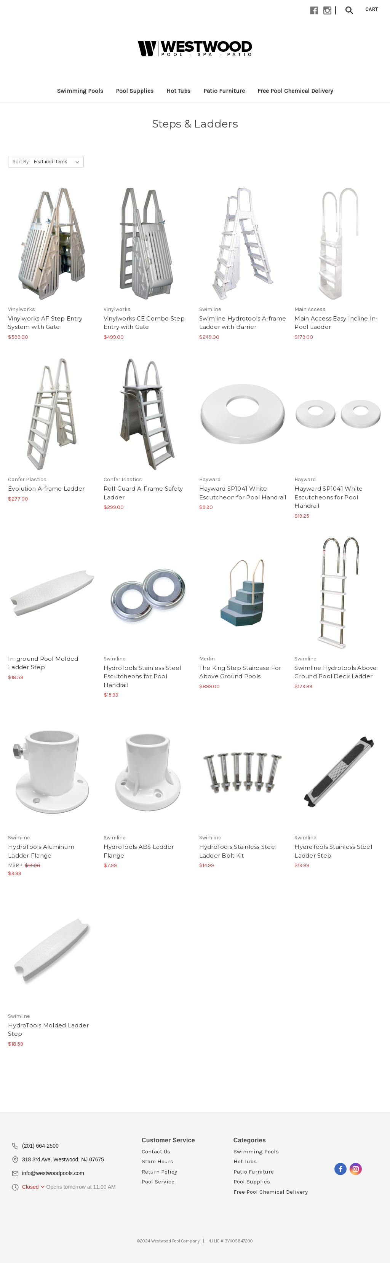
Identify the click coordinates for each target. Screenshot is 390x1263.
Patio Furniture (253, 1171)
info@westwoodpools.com (53, 1173)
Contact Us (156, 1151)
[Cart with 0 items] (371, 9)
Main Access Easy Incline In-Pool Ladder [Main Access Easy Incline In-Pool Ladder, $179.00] (336, 323)
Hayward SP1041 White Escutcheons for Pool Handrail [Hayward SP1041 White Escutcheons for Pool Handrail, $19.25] (328, 497)
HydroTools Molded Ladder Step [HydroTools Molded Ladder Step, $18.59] (48, 1030)
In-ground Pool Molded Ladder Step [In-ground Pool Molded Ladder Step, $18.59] (43, 663)
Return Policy (159, 1171)
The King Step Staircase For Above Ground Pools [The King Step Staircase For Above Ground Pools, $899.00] (240, 672)
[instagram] (356, 1169)
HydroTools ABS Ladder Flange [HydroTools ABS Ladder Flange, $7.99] (139, 851)
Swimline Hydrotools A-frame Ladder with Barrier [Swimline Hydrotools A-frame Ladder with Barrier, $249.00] (242, 323)
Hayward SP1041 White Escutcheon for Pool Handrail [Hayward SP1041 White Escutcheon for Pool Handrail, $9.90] (242, 493)
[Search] (349, 9)
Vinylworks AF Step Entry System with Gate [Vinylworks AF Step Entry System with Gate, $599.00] (45, 323)
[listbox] (58, 161)
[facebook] (340, 1169)
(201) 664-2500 (40, 1146)
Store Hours (157, 1161)
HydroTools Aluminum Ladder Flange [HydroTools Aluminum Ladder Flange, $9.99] (41, 851)
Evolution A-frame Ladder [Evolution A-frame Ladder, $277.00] (46, 488)
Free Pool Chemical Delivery (270, 1191)
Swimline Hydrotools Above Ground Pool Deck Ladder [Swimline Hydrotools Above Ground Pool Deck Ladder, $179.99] (335, 672)
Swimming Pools (256, 1151)
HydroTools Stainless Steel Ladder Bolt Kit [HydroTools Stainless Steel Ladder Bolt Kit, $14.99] (238, 851)
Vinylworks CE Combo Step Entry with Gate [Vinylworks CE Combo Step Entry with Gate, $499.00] (144, 323)
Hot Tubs (245, 1161)
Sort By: (21, 161)
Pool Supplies (251, 1181)
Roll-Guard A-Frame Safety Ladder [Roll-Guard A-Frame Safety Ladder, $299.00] (143, 493)
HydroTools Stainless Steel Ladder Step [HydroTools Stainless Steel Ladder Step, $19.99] (333, 851)
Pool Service (158, 1181)
